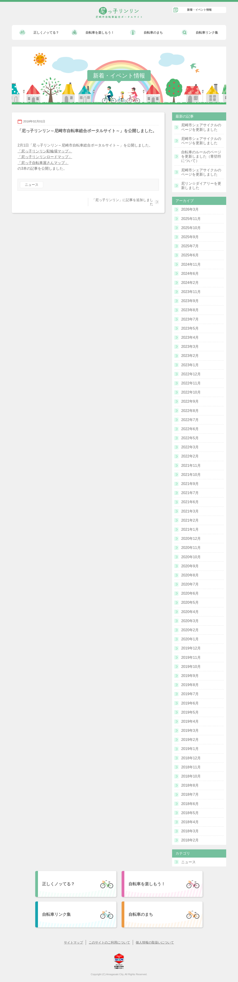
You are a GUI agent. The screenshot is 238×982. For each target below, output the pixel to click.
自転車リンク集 (207, 32)
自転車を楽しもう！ (99, 32)
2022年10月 (190, 392)
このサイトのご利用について (109, 942)
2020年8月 (190, 575)
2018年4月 (190, 822)
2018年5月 (190, 813)
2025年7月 (190, 246)
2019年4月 (190, 721)
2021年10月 (190, 475)
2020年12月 (190, 538)
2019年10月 (190, 667)
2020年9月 (190, 566)
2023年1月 (190, 365)
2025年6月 (190, 255)
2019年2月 (190, 740)
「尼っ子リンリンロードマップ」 (45, 157)
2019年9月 (190, 676)
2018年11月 (190, 767)
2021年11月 (190, 465)
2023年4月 (190, 337)
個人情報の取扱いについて (155, 942)
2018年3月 (190, 831)
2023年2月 (190, 356)
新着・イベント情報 (199, 9)
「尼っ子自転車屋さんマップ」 (43, 163)
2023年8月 (190, 310)
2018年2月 (190, 840)
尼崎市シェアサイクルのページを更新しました (201, 127)
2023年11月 (190, 292)
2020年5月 (190, 602)
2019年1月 (190, 749)
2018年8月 (190, 785)
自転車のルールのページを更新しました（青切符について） (201, 156)
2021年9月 (190, 484)
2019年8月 (190, 685)
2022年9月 (190, 401)
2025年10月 (190, 228)
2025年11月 (190, 219)
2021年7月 (190, 493)
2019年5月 (190, 712)
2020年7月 (190, 584)
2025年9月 (190, 237)
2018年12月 (190, 758)
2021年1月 (190, 529)
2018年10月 (190, 776)
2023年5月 (190, 328)
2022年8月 (190, 411)
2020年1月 (190, 639)
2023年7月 (190, 319)
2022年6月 (190, 429)
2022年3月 (190, 447)
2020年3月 (190, 621)
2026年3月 (190, 209)
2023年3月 (190, 346)
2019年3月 (190, 730)
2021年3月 (190, 511)
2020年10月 (190, 557)
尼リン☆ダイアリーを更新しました (201, 186)
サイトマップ (73, 942)
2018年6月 (190, 804)
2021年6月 (190, 502)
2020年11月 (190, 548)
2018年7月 (190, 794)
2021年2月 (190, 520)
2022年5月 (190, 438)
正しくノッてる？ (46, 32)
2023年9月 (190, 301)
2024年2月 (190, 283)
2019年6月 (190, 703)
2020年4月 (190, 612)
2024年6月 (190, 273)
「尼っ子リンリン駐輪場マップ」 (45, 151)
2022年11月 (190, 383)
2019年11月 (190, 657)
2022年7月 (190, 420)
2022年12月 (190, 374)
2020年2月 (190, 630)
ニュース (31, 185)
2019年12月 (190, 648)
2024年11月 (190, 264)
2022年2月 (190, 456)
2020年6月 (190, 593)
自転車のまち (153, 32)
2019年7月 (190, 694)
